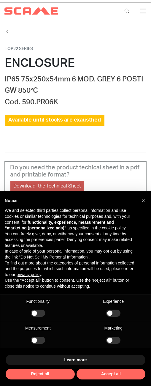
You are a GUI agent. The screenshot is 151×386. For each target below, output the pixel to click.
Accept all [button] (111, 373)
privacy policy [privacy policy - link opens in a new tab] (29, 274)
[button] (143, 200)
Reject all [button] (40, 373)
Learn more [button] (75, 359)
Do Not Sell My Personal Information (54, 257)
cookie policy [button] (113, 228)
